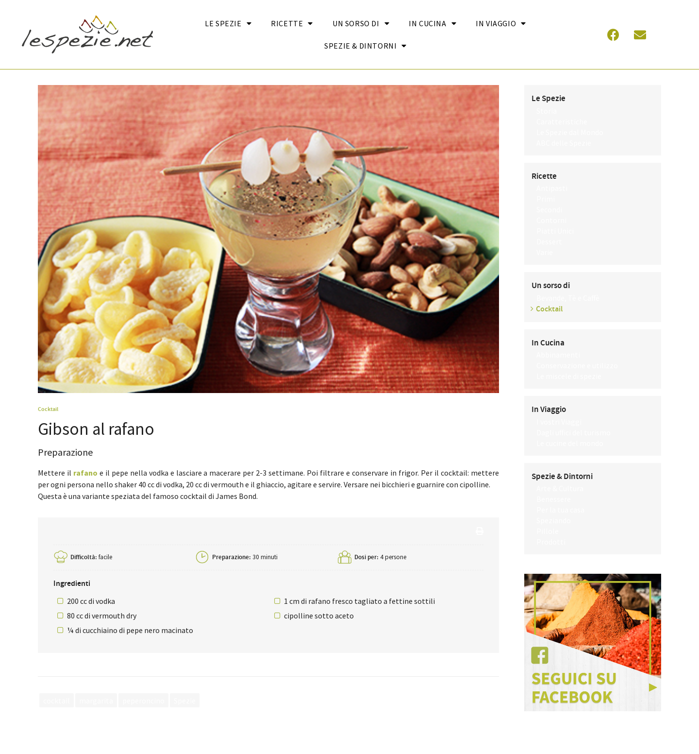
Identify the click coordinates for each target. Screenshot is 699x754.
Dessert (549, 241)
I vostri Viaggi (559, 422)
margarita (96, 700)
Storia (546, 111)
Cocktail (48, 409)
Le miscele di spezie (568, 376)
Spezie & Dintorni (365, 45)
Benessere (553, 499)
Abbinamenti (558, 355)
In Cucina (548, 343)
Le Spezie (228, 23)
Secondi (549, 209)
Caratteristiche (561, 121)
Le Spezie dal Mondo (569, 132)
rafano (85, 473)
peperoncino (143, 700)
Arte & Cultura (559, 488)
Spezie (185, 700)
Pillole (547, 531)
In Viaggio (501, 23)
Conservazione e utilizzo (577, 365)
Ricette (292, 23)
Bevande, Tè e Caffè (567, 298)
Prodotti (551, 542)
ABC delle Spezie (563, 143)
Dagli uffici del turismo (573, 432)
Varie (544, 252)
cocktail (56, 700)
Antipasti (551, 188)
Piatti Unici (555, 231)
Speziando (553, 520)
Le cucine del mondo (569, 443)
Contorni (551, 220)
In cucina (432, 23)
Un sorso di (361, 23)
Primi (545, 199)
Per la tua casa (560, 509)
